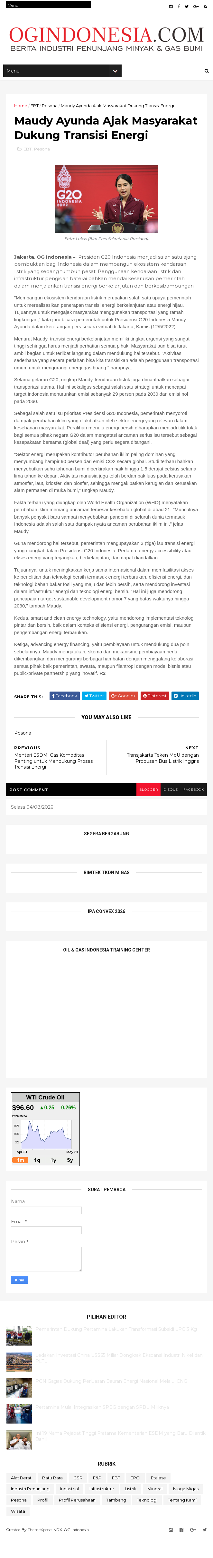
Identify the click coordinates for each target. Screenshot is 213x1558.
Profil (42, 1519)
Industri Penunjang (30, 1508)
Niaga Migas (186, 1508)
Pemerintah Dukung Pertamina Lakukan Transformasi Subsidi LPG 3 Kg (116, 1349)
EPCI (135, 1497)
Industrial (69, 1508)
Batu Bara (52, 1497)
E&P (97, 1497)
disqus (169, 809)
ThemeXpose (40, 1549)
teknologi (147, 1519)
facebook (192, 809)
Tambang (116, 1519)
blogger (145, 809)
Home (21, 108)
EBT (35, 108)
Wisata (18, 1531)
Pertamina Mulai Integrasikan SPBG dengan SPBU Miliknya (102, 1427)
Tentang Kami (182, 1519)
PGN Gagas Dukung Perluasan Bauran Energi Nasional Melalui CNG (111, 1401)
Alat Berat (21, 1497)
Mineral (154, 1508)
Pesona (50, 108)
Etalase (158, 1497)
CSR (77, 1497)
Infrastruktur (101, 1508)
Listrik (131, 1508)
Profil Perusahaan (77, 1519)
